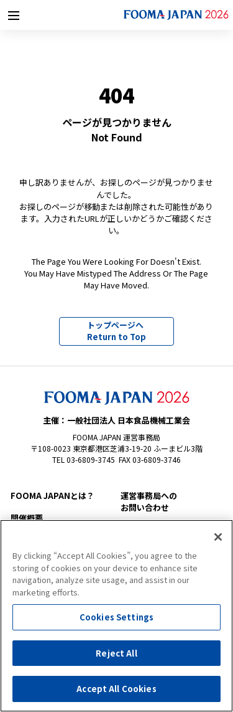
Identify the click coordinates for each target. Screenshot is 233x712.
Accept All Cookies (116, 689)
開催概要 (27, 518)
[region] (116, 616)
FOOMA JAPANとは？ (52, 495)
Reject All (116, 653)
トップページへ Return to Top (116, 331)
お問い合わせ (169, 501)
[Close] (218, 537)
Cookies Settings (116, 617)
